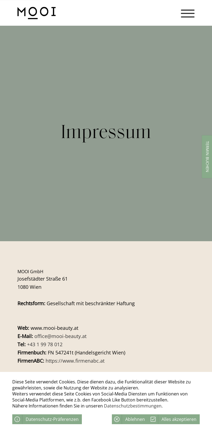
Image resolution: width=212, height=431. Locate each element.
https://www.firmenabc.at (75, 360)
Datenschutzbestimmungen (133, 406)
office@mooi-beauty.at (60, 336)
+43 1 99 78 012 (44, 344)
